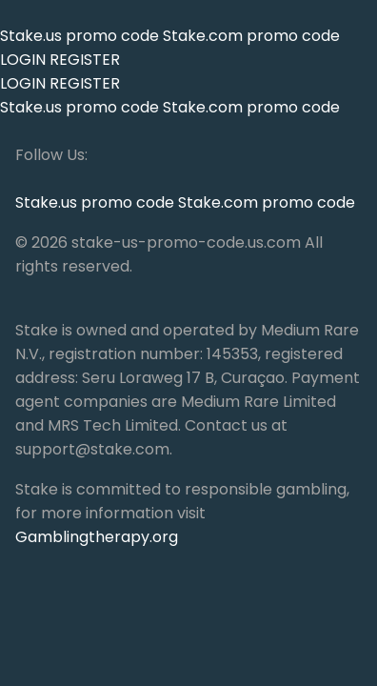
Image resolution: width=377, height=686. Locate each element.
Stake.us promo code (81, 36)
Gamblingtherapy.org (96, 537)
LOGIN (23, 60)
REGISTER (85, 60)
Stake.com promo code (251, 36)
